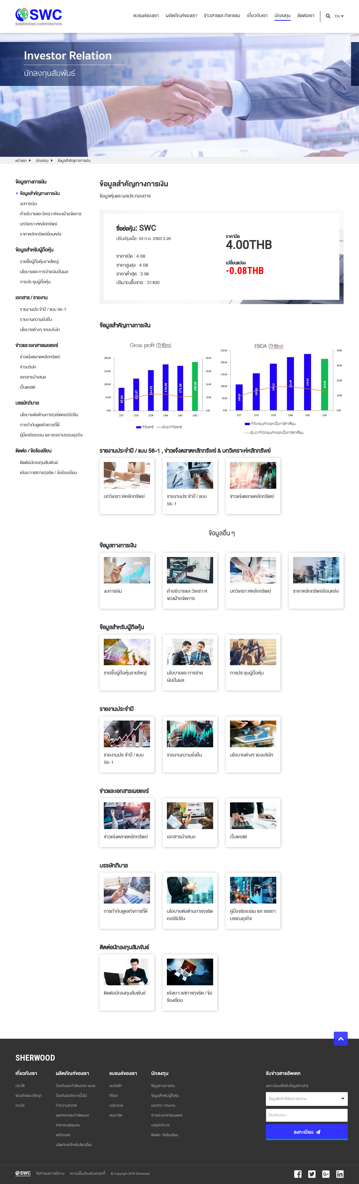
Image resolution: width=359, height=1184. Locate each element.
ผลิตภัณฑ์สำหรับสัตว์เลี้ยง (74, 1145)
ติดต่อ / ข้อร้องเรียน (164, 1135)
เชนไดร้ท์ (115, 1086)
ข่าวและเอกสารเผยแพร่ (166, 1115)
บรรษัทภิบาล (160, 1125)
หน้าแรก (21, 161)
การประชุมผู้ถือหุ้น (35, 282)
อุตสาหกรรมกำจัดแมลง (72, 1115)
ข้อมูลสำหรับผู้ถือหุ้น (165, 1096)
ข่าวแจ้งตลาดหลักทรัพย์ (40, 357)
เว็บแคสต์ (27, 387)
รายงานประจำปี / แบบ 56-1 (43, 309)
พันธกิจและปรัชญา (28, 1096)
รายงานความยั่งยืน (36, 319)
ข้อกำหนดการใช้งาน (50, 1173)
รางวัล (19, 1105)
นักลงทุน (42, 161)
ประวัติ (20, 1086)
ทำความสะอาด (66, 1105)
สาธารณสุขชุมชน (68, 1125)
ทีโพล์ (113, 1096)
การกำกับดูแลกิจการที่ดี (39, 425)
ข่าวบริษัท (28, 367)
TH (337, 16)
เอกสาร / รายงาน (163, 1105)
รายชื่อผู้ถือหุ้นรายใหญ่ (39, 261)
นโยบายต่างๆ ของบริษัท (40, 329)
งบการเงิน (28, 203)
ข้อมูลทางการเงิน (163, 1086)
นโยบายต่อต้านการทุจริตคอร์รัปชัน (49, 414)
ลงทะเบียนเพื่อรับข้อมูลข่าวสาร (287, 1086)
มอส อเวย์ (116, 1105)
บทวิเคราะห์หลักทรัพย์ (38, 224)
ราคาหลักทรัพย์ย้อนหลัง (40, 234)
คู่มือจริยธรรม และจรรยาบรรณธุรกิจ (51, 435)
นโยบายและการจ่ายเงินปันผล (44, 271)
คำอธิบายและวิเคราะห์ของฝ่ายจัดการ (51, 213)
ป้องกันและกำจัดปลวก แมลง (75, 1086)
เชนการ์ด (115, 1115)
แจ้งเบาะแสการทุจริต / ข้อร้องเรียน (48, 472)
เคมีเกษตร (63, 1135)
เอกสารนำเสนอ (33, 377)
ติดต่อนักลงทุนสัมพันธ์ (39, 462)
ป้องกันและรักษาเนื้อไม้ (71, 1096)
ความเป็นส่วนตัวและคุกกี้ (87, 1173)
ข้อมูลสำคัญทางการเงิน (74, 161)
